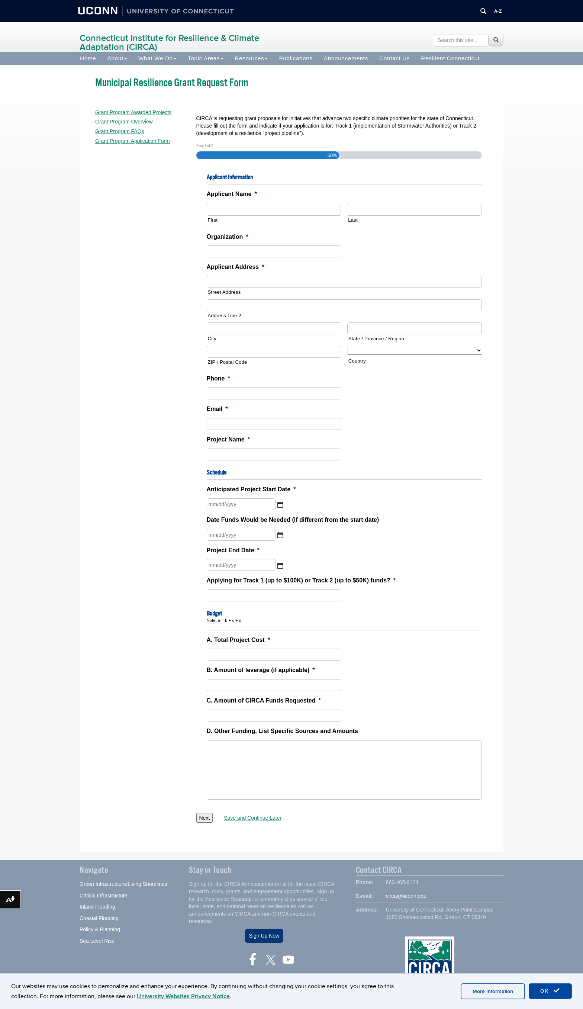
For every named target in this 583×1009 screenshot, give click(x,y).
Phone (218, 378)
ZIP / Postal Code (227, 362)
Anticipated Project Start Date (251, 489)
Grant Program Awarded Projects (133, 112)
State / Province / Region (376, 338)
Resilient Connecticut (450, 58)
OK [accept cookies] (550, 990)
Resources (251, 58)
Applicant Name (232, 194)
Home (88, 58)
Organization (227, 237)
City (212, 338)
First (213, 220)
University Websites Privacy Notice (183, 996)
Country (357, 361)
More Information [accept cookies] (493, 991)
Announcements (346, 58)
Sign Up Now (264, 936)
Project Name (228, 439)
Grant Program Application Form (132, 141)
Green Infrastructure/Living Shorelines (123, 885)
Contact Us (394, 58)
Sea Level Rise (97, 942)
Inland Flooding (97, 907)
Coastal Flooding (99, 919)
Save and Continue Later (252, 818)
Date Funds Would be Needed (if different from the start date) (293, 520)
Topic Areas (205, 58)
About (117, 58)
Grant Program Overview (124, 122)
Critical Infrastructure (104, 896)
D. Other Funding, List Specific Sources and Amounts (282, 731)
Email (217, 409)
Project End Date (233, 550)
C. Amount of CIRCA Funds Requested (264, 700)
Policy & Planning (100, 930)
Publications (295, 58)
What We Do (157, 58)
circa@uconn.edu (406, 897)
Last (353, 220)
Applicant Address (235, 267)
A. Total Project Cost (238, 640)
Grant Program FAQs (119, 131)
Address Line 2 (224, 315)
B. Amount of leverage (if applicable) (261, 670)
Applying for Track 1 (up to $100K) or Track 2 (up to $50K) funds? (301, 580)
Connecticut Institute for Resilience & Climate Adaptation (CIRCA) (169, 42)
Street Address (224, 292)
